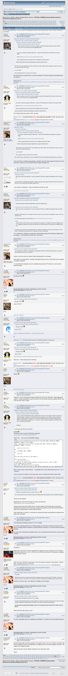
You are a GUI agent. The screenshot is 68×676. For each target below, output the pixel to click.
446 (4, 23)
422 (8, 22)
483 (26, 24)
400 (16, 21)
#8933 (63, 406)
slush (5, 168)
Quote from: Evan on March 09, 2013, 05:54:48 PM (26, 489)
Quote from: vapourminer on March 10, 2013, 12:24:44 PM (26, 38)
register (21, 9)
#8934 (63, 484)
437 (39, 22)
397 (10, 21)
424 (12, 22)
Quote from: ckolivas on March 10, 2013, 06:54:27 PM (25, 299)
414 (45, 21)
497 (55, 24)
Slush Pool (19, 190)
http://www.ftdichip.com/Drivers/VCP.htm (43, 218)
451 (14, 23)
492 (45, 24)
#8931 (63, 370)
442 (49, 22)
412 (41, 21)
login (17, 9)
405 (26, 21)
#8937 (63, 569)
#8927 (63, 272)
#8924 (63, 169)
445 (55, 22)
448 (8, 23)
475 (10, 24)
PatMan (6, 542)
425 (14, 22)
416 (49, 21)
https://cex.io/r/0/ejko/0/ (19, 315)
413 (43, 21)
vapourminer (7, 122)
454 (21, 23)
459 (31, 23)
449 (10, 23)
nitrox (5, 294)
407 (31, 21)
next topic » (63, 23)
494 (49, 24)
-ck (4, 270)
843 (4, 25)
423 (10, 22)
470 (54, 23)
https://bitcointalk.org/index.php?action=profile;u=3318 (28, 356)
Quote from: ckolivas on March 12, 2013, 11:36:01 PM (25, 596)
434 (32, 22)
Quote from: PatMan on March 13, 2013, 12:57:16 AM (25, 572)
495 (51, 24)
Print (63, 25)
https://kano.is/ (28, 119)
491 (43, 24)
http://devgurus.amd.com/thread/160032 (24, 503)
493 (47, 24)
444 (53, 22)
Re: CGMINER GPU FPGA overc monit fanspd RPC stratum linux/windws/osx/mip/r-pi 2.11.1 (33, 406)
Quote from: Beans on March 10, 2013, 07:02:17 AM (29, 44)
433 (30, 22)
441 (47, 22)
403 (22, 21)
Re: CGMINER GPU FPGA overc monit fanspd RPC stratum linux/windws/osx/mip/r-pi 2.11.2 (33, 34)
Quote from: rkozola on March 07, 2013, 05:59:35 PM (25, 410)
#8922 (63, 87)
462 (37, 23)
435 (34, 22)
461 (35, 23)
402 (20, 21)
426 (16, 22)
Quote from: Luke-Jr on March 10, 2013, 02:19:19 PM (25, 248)
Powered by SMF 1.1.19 (25, 673)
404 (25, 21)
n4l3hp (5, 392)
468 (49, 23)
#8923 (63, 123)
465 (43, 23)
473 (6, 24)
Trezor (15, 190)
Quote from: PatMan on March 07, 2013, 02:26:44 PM (26, 412)
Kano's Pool (20, 340)
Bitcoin (13, 17)
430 (24, 22)
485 (30, 24)
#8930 (63, 344)
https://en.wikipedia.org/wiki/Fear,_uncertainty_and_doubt (29, 333)
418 (53, 21)
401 (18, 21)
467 (47, 23)
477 (14, 24)
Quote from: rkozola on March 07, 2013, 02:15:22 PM (27, 413)
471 (56, 23)
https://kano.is (19, 117)
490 (41, 24)
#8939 (63, 615)
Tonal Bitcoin (50, 81)
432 (28, 22)
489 (39, 24)
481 (22, 24)
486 (32, 24)
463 (39, 23)
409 (35, 21)
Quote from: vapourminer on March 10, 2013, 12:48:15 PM (26, 172)
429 (22, 22)
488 (36, 24)
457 (27, 23)
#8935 (63, 519)
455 (23, 23)
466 (45, 23)
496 (53, 24)
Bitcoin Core (28, 81)
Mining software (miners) (26, 17)
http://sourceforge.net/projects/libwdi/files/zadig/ (32, 56)
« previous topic (62, 21)
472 (4, 24)
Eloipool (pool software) (42, 81)
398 (12, 21)
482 (24, 24)
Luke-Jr (6, 34)
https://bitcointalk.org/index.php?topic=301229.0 (40, 564)
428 (20, 22)
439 (43, 22)
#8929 (63, 319)
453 (19, 23)
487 (34, 24)
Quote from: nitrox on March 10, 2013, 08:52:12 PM (25, 322)
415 (47, 21)
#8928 (63, 295)
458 (29, 23)
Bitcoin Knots (22, 81)
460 (33, 23)
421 (6, 22)
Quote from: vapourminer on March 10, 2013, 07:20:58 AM (28, 42)
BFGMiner (34, 81)
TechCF (6, 483)
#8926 (63, 245)
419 (55, 21)
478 (16, 24)
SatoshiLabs (25, 190)
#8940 (63, 639)
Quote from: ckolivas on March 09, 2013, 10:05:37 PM (25, 488)
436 (36, 22)
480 (20, 24)
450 (12, 23)
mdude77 (6, 318)
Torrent (23, 11)
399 (14, 21)
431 (26, 22)
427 (18, 22)
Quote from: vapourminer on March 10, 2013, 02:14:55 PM (26, 198)
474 (8, 24)
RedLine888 (7, 638)
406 (29, 21)
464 (41, 23)
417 (51, 21)
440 (45, 22)
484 (28, 24)
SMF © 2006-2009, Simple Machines (40, 673)
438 (41, 22)
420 (4, 22)
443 (51, 22)
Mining (17, 17)
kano (5, 86)
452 (16, 23)
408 (33, 21)
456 (25, 23)
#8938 (63, 592)
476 (12, 24)
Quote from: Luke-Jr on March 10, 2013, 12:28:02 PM (27, 130)
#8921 (63, 35)
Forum (15, 118)
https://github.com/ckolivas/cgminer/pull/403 (25, 435)
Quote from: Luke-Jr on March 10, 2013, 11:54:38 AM (26, 40)
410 (37, 21)
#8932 (63, 393)
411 (39, 21)
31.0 (20, 11)
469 (51, 23)
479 (18, 24)
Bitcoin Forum (6, 17)
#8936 (63, 543)
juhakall (6, 591)
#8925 (63, 195)
